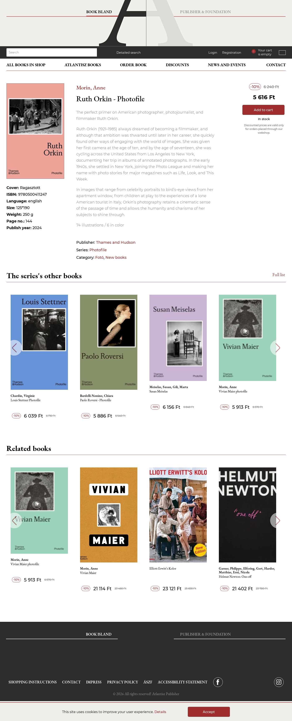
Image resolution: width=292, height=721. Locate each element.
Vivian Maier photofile (236, 392)
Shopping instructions (33, 682)
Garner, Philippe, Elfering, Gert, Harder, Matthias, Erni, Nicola (250, 570)
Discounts (177, 64)
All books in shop (25, 64)
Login (212, 53)
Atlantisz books (83, 64)
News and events (227, 64)
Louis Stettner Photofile (28, 400)
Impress (94, 682)
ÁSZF (147, 682)
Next (278, 348)
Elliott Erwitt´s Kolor (165, 569)
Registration (231, 53)
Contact (276, 64)
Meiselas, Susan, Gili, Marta (171, 387)
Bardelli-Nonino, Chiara (99, 396)
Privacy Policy (122, 682)
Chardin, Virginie (25, 396)
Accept (209, 712)
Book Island (99, 11)
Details (160, 712)
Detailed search (129, 53)
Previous (14, 348)
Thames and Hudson (115, 242)
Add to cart (263, 110)
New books (116, 257)
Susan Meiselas (161, 392)
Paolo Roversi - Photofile (98, 400)
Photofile (98, 250)
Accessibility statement (182, 682)
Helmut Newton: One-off (238, 577)
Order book (133, 64)
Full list (278, 275)
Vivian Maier (91, 573)
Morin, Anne (90, 87)
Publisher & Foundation (205, 11)
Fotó (99, 257)
